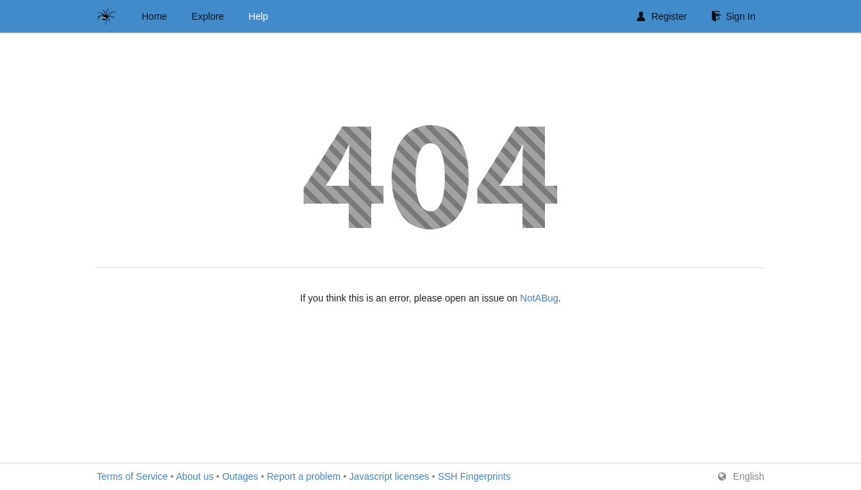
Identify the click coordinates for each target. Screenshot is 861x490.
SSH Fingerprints (474, 476)
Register (662, 16)
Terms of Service (132, 476)
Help (258, 16)
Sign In (733, 16)
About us (194, 476)
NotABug (539, 298)
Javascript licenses (389, 476)
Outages (240, 476)
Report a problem (304, 476)
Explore (207, 16)
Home (154, 16)
